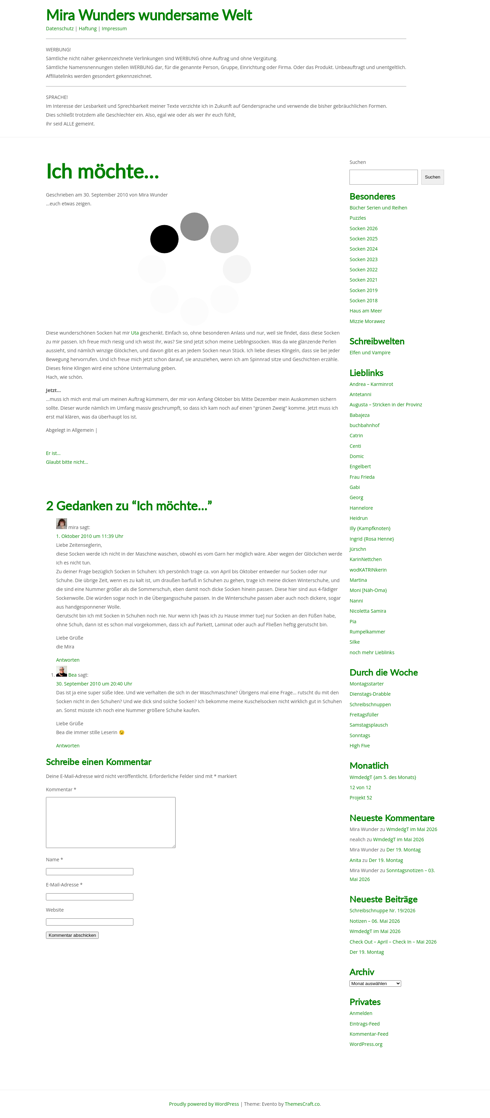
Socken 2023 (363, 259)
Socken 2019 (363, 290)
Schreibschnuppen (370, 704)
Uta (135, 332)
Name (54, 859)
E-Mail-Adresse (64, 884)
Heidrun (358, 518)
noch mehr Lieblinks (371, 652)
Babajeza (359, 415)
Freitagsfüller (363, 714)
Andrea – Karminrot (371, 384)
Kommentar (61, 789)
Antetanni (360, 394)
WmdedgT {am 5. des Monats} (382, 777)
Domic (356, 456)
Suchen (357, 162)
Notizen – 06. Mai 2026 (374, 921)
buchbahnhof (364, 425)
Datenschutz (60, 28)
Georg (356, 497)
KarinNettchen (365, 559)
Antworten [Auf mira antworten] (68, 660)
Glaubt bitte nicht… (67, 462)
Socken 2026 (363, 228)
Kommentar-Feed (368, 1034)
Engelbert (360, 466)
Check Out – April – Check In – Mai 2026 (392, 941)
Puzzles (357, 218)
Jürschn (357, 549)
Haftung (88, 28)
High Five (359, 745)
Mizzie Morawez (367, 321)
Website (55, 910)
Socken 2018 (363, 300)
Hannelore (361, 508)
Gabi (354, 487)
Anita (355, 860)
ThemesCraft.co (302, 1104)
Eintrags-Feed (364, 1023)
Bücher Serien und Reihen (378, 207)
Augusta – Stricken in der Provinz (385, 404)
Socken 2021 (363, 279)
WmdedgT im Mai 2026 (411, 829)
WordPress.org (365, 1044)
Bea (72, 675)
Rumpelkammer (367, 631)
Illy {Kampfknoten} (370, 528)
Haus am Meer (365, 310)
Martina (358, 580)
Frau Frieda (362, 477)
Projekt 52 (360, 797)
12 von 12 (360, 787)
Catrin (356, 435)
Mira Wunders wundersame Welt (149, 15)
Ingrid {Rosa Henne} (371, 539)
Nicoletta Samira (367, 611)
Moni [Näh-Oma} (368, 590)
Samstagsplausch (368, 725)
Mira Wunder (153, 194)
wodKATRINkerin (368, 569)
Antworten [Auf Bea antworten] (68, 745)
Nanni (356, 600)
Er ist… (53, 453)
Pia (352, 621)
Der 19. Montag (403, 849)
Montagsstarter (366, 683)
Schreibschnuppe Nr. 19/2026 (382, 910)
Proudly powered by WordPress (204, 1104)
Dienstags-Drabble (370, 694)
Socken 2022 (363, 269)
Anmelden (360, 1013)
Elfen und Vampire (369, 352)
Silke (354, 642)
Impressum (114, 28)
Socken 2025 (363, 238)
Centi (355, 446)
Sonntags (359, 735)
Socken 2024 (363, 248)
